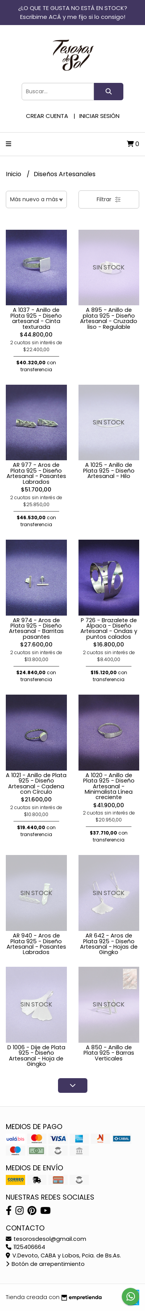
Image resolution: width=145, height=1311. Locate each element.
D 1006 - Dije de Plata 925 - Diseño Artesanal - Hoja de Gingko (36, 1055)
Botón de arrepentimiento (45, 1264)
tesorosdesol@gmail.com (46, 1239)
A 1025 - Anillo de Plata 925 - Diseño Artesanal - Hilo (109, 470)
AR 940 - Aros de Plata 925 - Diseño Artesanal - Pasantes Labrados (36, 944)
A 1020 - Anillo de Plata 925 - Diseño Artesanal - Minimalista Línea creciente (109, 786)
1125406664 (25, 1247)
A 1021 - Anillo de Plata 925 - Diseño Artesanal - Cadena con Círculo (36, 783)
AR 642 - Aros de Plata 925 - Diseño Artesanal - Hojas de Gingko (109, 944)
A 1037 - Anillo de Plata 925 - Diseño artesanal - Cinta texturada (36, 318)
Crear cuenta (47, 116)
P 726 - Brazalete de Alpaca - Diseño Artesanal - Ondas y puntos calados (108, 628)
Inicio (14, 174)
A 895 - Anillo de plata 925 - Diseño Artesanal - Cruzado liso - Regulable (108, 318)
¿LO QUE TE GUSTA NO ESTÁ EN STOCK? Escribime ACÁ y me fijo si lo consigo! (72, 12)
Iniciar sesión (99, 116)
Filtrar (109, 199)
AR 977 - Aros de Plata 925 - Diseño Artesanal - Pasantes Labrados (36, 473)
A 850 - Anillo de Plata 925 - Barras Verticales (109, 1052)
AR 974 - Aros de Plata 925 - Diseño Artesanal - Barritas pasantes (36, 628)
